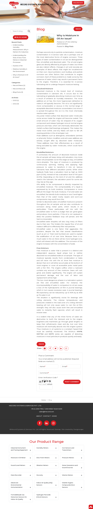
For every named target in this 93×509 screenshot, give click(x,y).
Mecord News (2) (19, 85)
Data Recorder (16, 475)
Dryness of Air (18, 66)
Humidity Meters (42, 448)
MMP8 (79, 332)
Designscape (78, 429)
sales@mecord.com (46, 411)
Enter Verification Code (48, 378)
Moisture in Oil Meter (18, 457)
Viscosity (39, 475)
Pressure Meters (68, 457)
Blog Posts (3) (18, 92)
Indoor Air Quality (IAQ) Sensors (44, 484)
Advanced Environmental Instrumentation (16, 485)
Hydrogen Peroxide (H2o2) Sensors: (43, 496)
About (39, 416)
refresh (49, 384)
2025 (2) (16, 100)
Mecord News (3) (19, 89)
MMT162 (41, 334)
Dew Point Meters (43, 457)
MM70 (52, 334)
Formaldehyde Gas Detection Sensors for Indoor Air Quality (19, 497)
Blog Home (20, 37)
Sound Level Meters (18, 465)
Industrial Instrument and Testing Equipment (19, 449)
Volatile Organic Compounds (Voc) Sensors (68, 485)
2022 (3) (16, 104)
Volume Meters (67, 475)
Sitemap (58, 429)
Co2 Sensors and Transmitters (68, 449)
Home (43, 400)
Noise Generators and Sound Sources (70, 466)
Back (78, 29)
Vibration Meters (42, 465)
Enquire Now (78, 3)
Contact (47, 416)
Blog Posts (69, 46)
